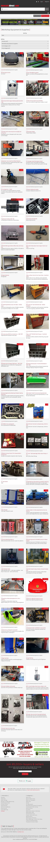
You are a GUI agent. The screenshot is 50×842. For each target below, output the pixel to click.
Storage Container (5, 275)
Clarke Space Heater (30, 131)
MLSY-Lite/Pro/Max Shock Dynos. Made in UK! (36, 686)
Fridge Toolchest (5, 658)
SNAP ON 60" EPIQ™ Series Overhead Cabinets (36, 393)
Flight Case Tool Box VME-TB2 (7, 219)
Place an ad (45, 15)
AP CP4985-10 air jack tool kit (7, 424)
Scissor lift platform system (32, 72)
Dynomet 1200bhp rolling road (8, 686)
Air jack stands (4, 481)
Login (41, 1)
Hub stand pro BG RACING (31, 218)
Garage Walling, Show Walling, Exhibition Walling (37, 481)
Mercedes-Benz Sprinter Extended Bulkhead (36, 714)
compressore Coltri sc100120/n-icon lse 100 (36, 627)
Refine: (2, 39)
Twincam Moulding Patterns (7, 539)
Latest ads (37, 15)
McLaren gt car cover (5, 72)
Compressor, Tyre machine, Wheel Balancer (10, 161)
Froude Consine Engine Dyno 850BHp (34, 100)
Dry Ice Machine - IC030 (6, 189)
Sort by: (25, 33)
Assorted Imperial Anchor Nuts (8, 728)
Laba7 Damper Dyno (5, 569)
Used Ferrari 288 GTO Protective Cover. (34, 598)
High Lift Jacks (4, 509)
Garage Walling (29, 658)
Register (47, 1)
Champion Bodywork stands (32, 189)
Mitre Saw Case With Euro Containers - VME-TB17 (12, 334)
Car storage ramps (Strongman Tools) (34, 161)
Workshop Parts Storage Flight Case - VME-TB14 (11, 363)
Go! (47, 9)
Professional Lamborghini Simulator (9, 630)
